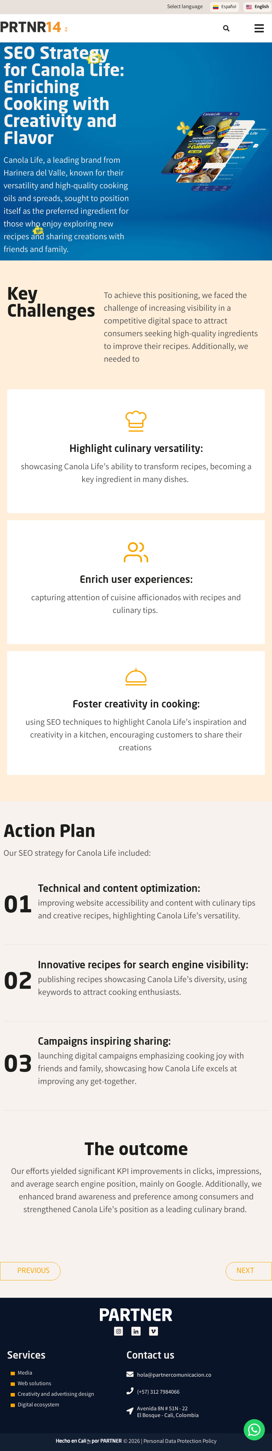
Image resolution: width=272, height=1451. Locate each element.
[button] (226, 28)
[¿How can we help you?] (254, 1429)
